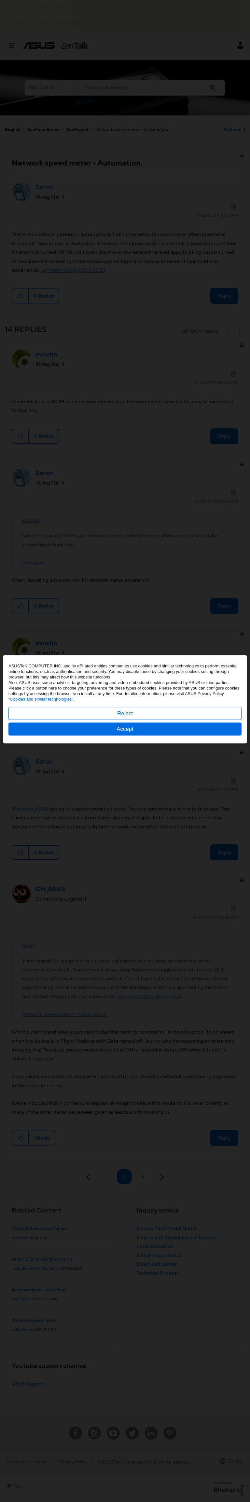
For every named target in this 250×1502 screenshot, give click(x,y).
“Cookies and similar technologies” (40, 750)
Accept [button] (125, 781)
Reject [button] (125, 765)
